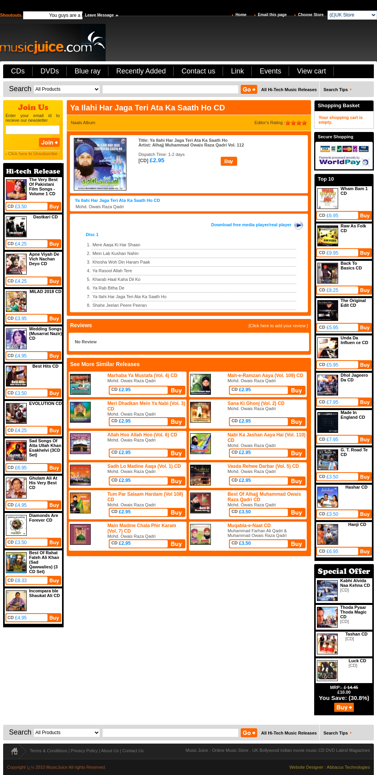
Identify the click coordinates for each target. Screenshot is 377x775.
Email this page (272, 15)
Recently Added (141, 71)
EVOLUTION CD (45, 403)
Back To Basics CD (351, 265)
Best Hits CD (45, 366)
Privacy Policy (84, 750)
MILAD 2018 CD (45, 291)
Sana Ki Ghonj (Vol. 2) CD (255, 403)
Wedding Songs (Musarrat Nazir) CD (45, 333)
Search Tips (336, 89)
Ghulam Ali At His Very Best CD (43, 483)
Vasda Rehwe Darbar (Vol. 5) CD (263, 466)
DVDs (49, 71)
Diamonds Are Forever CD (43, 517)
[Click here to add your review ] (278, 325)
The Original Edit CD (353, 303)
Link (237, 71)
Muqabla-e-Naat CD (249, 525)
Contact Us (132, 750)
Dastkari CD (45, 216)
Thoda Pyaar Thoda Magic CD (353, 612)
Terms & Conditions (48, 750)
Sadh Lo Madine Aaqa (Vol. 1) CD (144, 466)
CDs (18, 71)
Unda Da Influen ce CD (354, 340)
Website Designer (306, 767)
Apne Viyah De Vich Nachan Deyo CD (44, 259)
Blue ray (88, 71)
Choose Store (311, 15)
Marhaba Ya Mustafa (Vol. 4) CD (142, 375)
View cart (311, 71)
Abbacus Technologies (348, 767)
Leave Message (99, 15)
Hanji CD (357, 524)
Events (270, 71)
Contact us (198, 71)
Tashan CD (356, 634)
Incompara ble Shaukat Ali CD (44, 593)
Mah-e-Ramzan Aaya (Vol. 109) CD (265, 375)
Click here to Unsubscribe (32, 153)
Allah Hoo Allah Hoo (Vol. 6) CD (142, 435)
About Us (110, 750)
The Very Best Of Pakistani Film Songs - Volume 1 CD (43, 186)
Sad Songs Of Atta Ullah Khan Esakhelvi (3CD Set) (45, 447)
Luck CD (357, 660)
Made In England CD (352, 415)
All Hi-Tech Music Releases (289, 89)
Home (241, 15)
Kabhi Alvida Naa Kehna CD (355, 583)
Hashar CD (357, 487)
